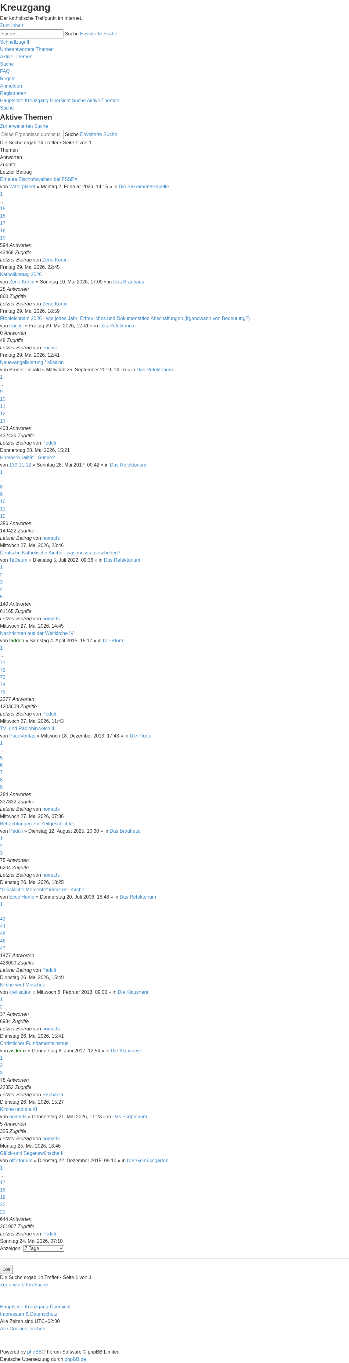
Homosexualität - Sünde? (27, 457)
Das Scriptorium (129, 1116)
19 (2, 237)
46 (2, 940)
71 (2, 662)
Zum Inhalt (11, 25)
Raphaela (52, 1094)
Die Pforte (113, 640)
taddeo (16, 640)
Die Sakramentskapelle (144, 186)
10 (2, 399)
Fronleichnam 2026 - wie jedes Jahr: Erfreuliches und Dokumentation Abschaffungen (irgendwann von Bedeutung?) (125, 318)
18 (2, 230)
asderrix (18, 1050)
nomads (51, 538)
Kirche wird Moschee (22, 984)
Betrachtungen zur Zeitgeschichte (36, 823)
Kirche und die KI (18, 1109)
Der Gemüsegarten (147, 1160)
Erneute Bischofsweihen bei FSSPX (38, 179)
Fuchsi (16, 325)
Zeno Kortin (55, 259)
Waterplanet (22, 186)
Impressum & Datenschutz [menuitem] (28, 1314)
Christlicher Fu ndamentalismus (34, 1043)
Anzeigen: (32, 1248)
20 (2, 1204)
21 (2, 1211)
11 (2, 406)
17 (2, 223)
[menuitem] (27, 49)
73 (2, 677)
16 (2, 215)
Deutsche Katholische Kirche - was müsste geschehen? (60, 552)
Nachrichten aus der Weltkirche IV (37, 633)
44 (2, 926)
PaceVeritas (22, 735)
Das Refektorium (117, 325)
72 (2, 669)
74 (2, 684)
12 (2, 413)
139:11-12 (20, 464)
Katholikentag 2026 (21, 274)
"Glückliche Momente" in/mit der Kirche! (43, 889)
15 (2, 208)
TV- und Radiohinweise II (27, 728)
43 (2, 918)
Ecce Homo (21, 897)
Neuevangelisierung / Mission (32, 362)
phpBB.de (75, 1359)
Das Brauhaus (128, 281)
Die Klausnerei (133, 992)
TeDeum (18, 560)
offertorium (20, 1160)
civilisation (20, 992)
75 (2, 691)
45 (2, 933)
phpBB (34, 1351)
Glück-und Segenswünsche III (32, 1153)
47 (2, 948)
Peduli (49, 442)
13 (2, 421)
